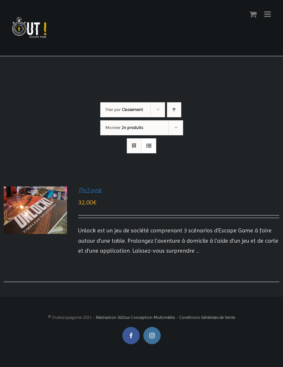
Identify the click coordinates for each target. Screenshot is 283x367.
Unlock (90, 191)
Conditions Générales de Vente (207, 317)
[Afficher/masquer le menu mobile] (268, 14)
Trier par (124, 109)
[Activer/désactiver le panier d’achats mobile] (253, 14)
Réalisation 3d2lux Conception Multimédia (135, 317)
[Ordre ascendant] (174, 109)
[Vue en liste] (149, 146)
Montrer (124, 127)
